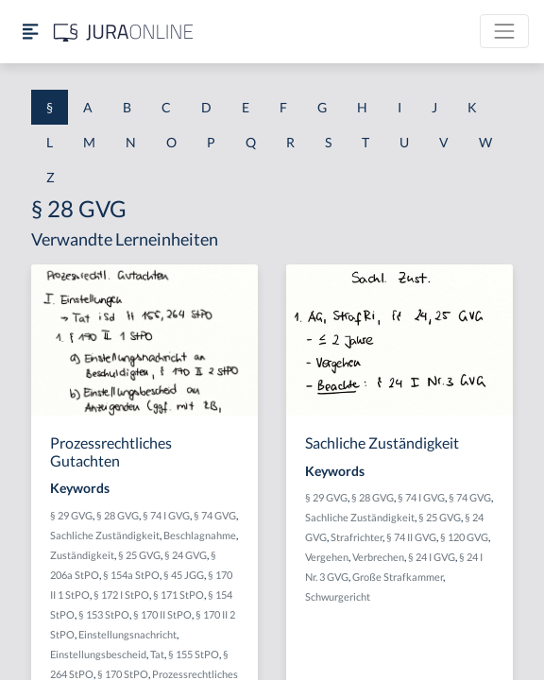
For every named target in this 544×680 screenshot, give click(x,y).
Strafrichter (356, 537)
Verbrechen (378, 557)
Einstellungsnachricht (127, 634)
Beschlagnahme (199, 535)
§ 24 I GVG (431, 557)
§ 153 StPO (103, 614)
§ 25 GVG (139, 555)
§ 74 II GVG (411, 537)
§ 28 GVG (117, 515)
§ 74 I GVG (166, 515)
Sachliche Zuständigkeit (105, 535)
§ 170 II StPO (162, 614)
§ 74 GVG (215, 515)
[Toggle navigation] (504, 31)
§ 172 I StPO (121, 594)
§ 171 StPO (178, 594)
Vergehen (326, 557)
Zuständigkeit (82, 555)
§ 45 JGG (183, 575)
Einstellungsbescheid (98, 654)
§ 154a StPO (131, 575)
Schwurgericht (337, 596)
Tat (157, 654)
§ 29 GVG (71, 515)
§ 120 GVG (464, 537)
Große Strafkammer (397, 576)
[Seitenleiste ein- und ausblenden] (30, 32)
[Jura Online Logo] (124, 32)
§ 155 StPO (193, 654)
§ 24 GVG (185, 555)
